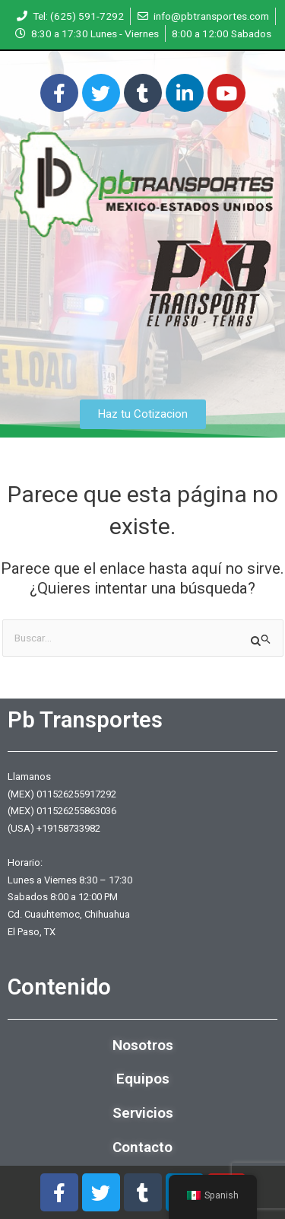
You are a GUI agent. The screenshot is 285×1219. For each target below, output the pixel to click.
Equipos (142, 1078)
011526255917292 (76, 794)
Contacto (142, 1147)
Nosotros (142, 1045)
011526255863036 (76, 810)
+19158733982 (68, 828)
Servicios (142, 1113)
